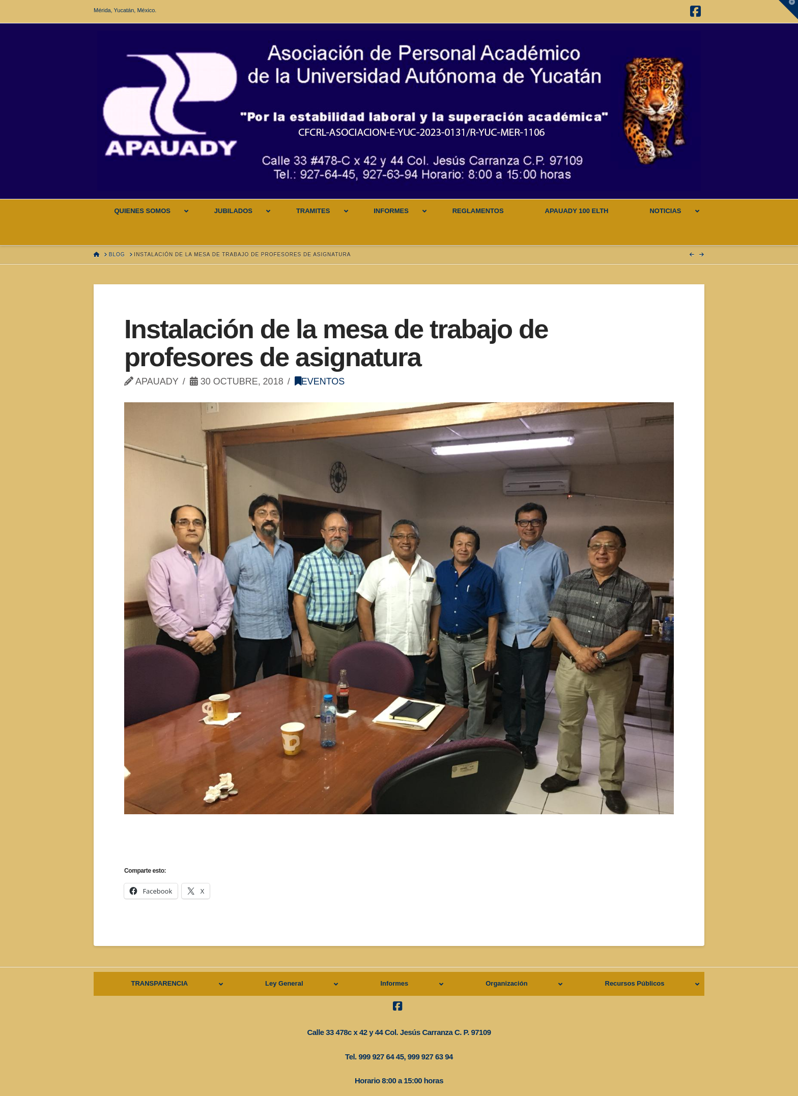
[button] (788, 9)
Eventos (320, 381)
